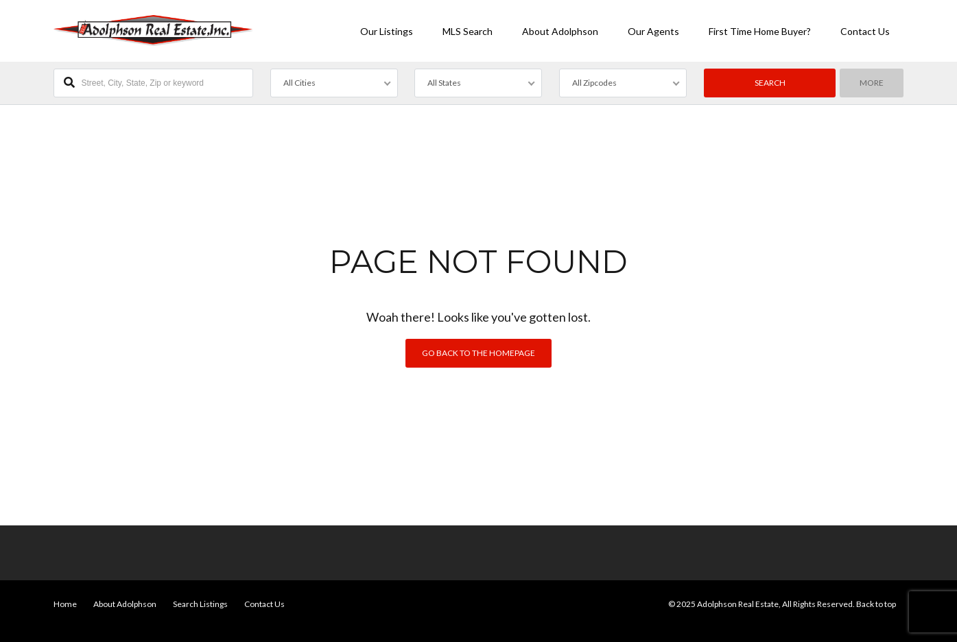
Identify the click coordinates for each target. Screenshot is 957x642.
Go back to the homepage (478, 353)
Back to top (876, 604)
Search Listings (200, 604)
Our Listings (386, 31)
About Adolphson (560, 31)
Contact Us (865, 31)
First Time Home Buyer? (760, 31)
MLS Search (467, 31)
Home (65, 604)
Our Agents (653, 31)
